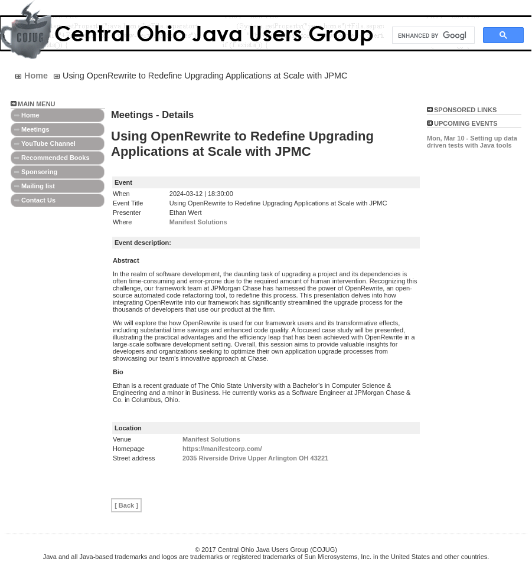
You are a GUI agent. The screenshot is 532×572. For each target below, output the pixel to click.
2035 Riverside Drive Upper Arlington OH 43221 (255, 458)
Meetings (35, 129)
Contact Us (38, 200)
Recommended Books (55, 157)
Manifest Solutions (198, 221)
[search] (432, 35)
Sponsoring (39, 171)
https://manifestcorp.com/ (222, 448)
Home (30, 115)
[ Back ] (126, 505)
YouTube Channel (48, 143)
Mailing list (38, 185)
